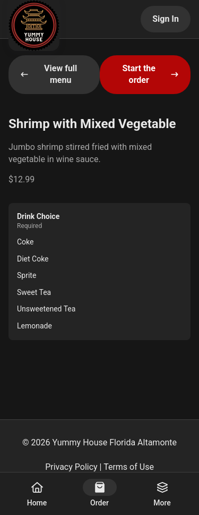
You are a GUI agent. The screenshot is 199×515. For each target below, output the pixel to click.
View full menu (48, 74)
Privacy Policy (71, 467)
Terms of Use (128, 467)
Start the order (150, 74)
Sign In (165, 19)
